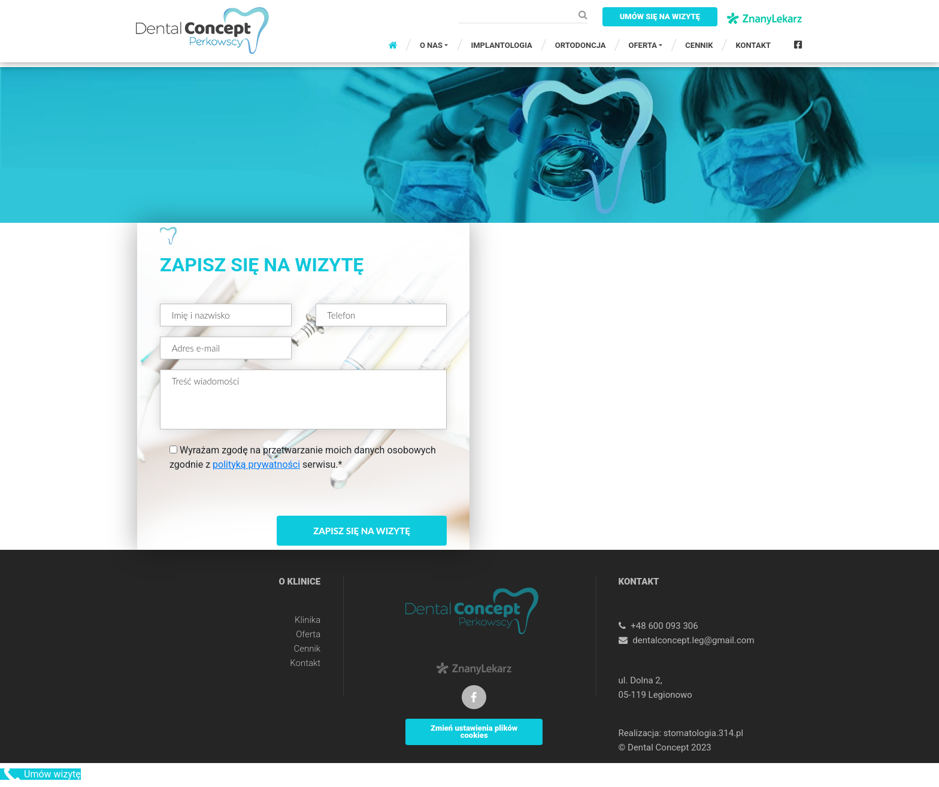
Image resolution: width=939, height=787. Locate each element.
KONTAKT (753, 45)
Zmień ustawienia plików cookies (474, 732)
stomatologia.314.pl (703, 733)
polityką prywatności (256, 464)
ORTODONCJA (580, 45)
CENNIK (699, 45)
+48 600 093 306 (664, 625)
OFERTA (643, 45)
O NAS (431, 45)
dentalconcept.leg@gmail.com (693, 640)
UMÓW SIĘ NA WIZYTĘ (660, 16)
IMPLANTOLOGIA (501, 45)
